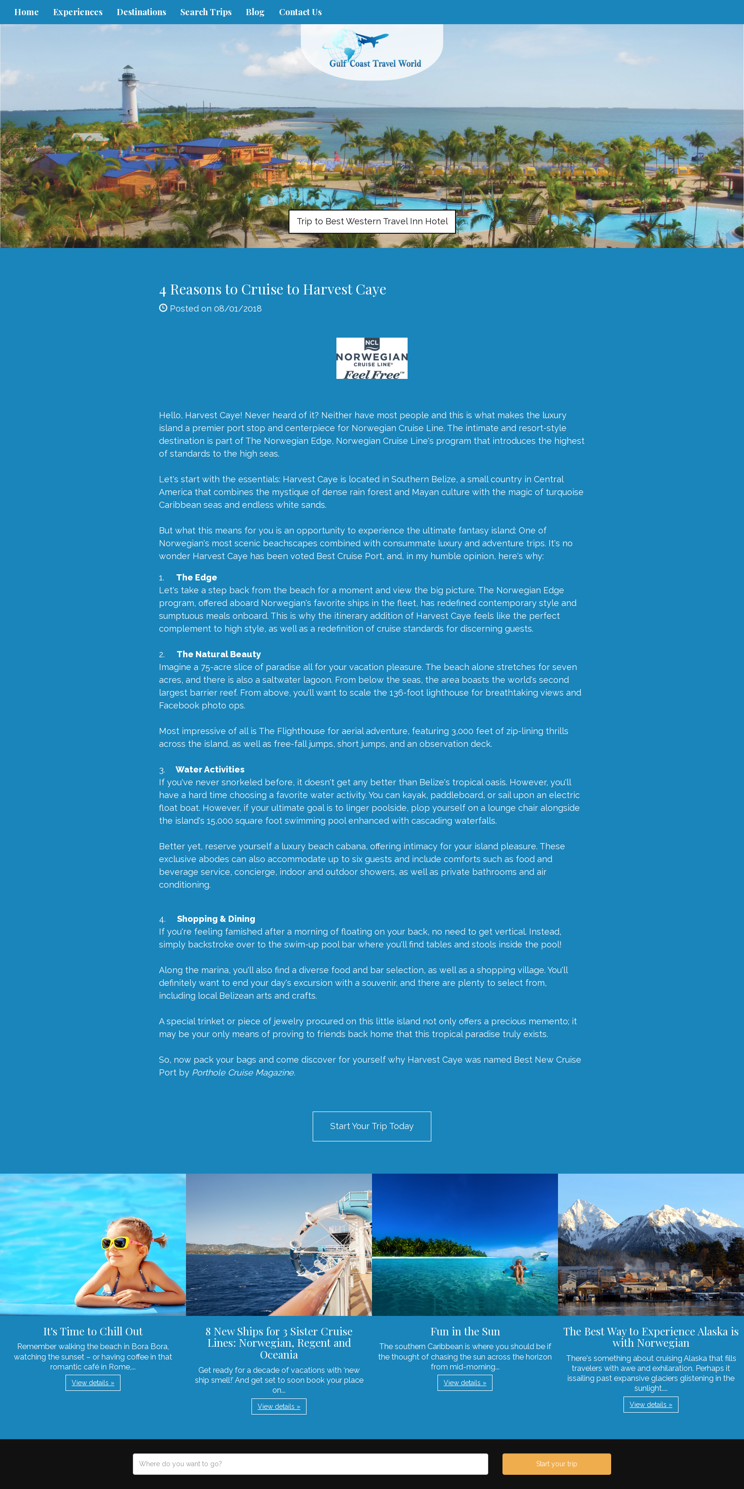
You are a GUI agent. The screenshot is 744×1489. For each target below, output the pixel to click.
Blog (255, 12)
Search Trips (206, 12)
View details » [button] (93, 1383)
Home (26, 12)
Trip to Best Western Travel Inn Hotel (372, 221)
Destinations (141, 12)
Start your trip (556, 1464)
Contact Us (300, 12)
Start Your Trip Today (372, 1126)
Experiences (77, 12)
